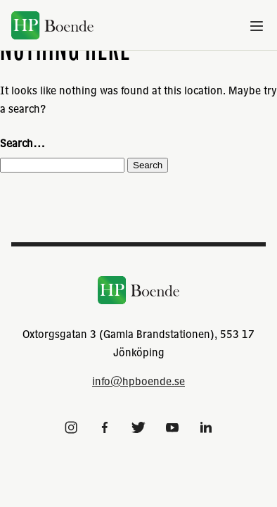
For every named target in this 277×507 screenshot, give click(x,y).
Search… (22, 143)
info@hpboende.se (138, 381)
